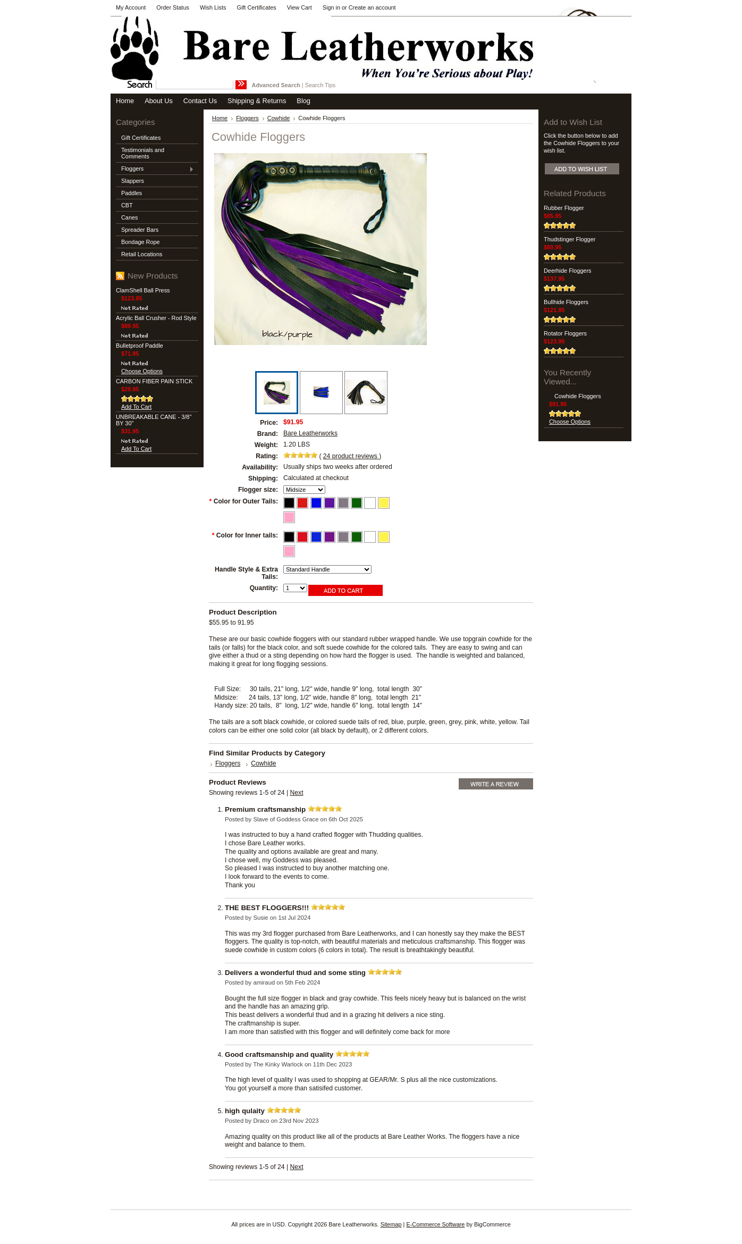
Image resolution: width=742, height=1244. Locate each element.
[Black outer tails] (290, 502)
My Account (131, 7)
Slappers (132, 181)
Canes (129, 217)
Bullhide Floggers (566, 302)
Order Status (172, 7)
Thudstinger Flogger (569, 239)
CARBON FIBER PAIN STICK (154, 381)
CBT (127, 205)
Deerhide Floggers (567, 270)
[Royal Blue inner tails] (317, 536)
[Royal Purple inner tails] (330, 536)
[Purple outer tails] (330, 502)
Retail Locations (141, 254)
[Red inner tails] (303, 536)
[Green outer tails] (357, 502)
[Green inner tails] (357, 536)
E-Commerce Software (435, 1224)
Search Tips (320, 85)
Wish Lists (213, 7)
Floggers (155, 169)
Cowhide (278, 118)
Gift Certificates (256, 7)
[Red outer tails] (303, 502)
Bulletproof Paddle (139, 345)
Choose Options (142, 371)
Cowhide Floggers (577, 396)
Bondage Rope (140, 242)
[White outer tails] (370, 502)
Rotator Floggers (565, 333)
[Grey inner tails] (344, 536)
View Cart (299, 7)
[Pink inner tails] (289, 550)
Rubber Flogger (564, 208)
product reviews (351, 456)
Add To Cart (136, 407)
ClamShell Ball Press (143, 290)
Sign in (331, 7)
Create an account (372, 7)
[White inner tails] (370, 536)
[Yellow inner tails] (384, 536)
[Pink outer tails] (289, 516)
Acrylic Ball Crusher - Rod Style (156, 318)
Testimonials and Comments (142, 153)
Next (296, 792)
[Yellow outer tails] (384, 502)
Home (219, 118)
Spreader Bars (139, 229)
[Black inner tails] (290, 536)
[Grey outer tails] (344, 502)
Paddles (131, 193)
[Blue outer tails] (317, 502)
